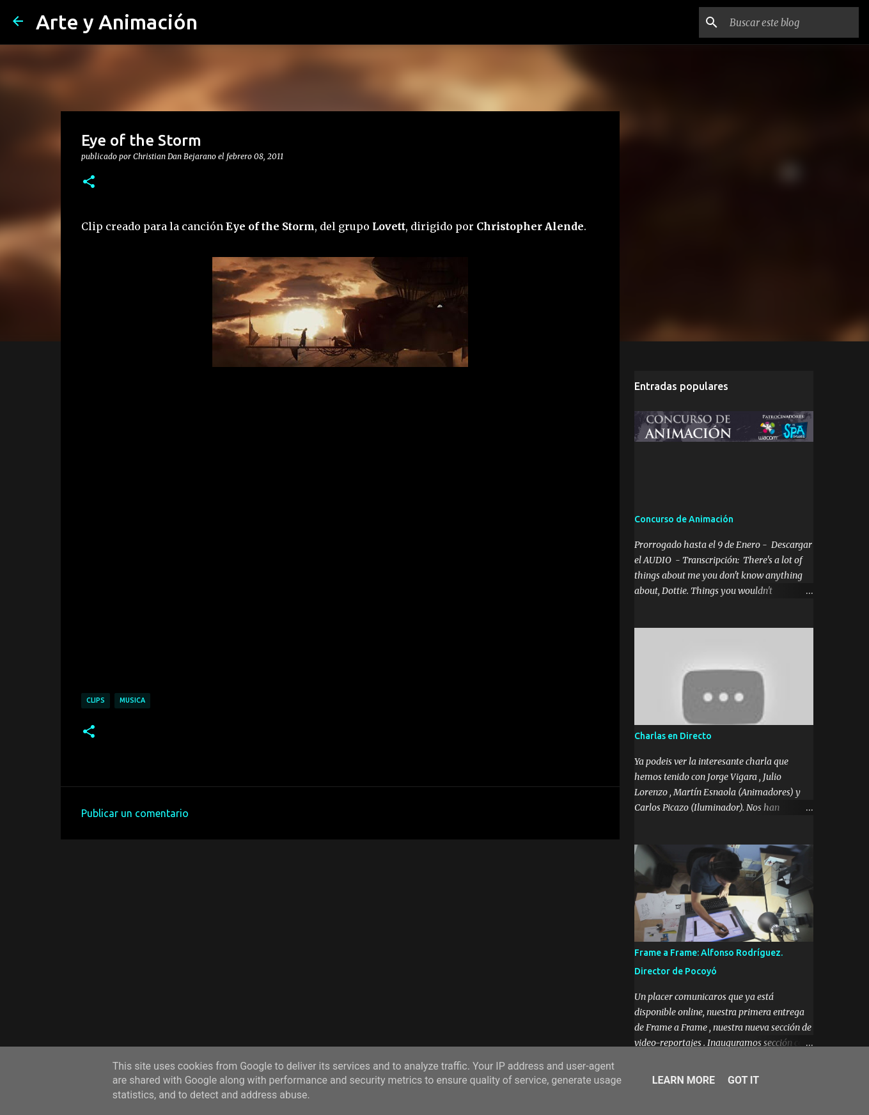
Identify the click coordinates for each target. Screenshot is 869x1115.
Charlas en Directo (673, 736)
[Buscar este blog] (791, 22)
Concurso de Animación (683, 519)
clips (95, 700)
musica (132, 700)
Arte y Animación (117, 21)
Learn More (683, 1080)
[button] (89, 182)
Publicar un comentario (135, 813)
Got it (743, 1080)
